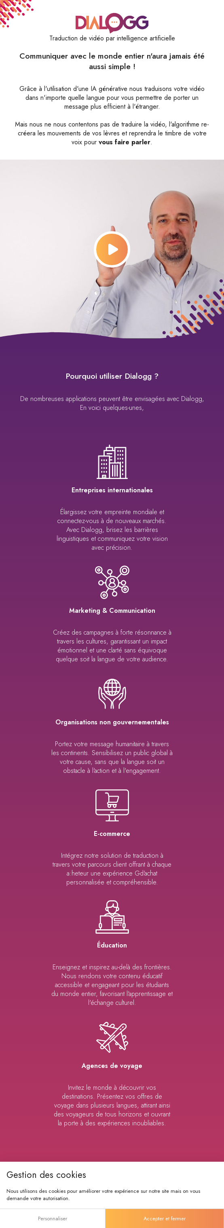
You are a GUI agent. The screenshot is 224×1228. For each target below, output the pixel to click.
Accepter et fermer (165, 1218)
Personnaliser (52, 1218)
